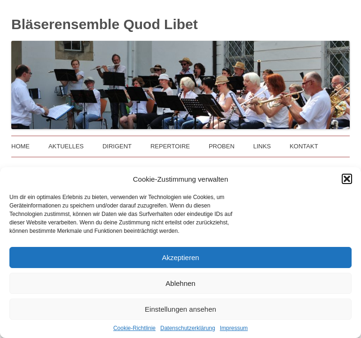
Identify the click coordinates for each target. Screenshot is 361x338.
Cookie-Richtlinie (134, 328)
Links (262, 146)
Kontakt (304, 146)
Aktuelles (66, 146)
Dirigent (117, 146)
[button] (347, 179)
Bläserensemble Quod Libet (104, 24)
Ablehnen (180, 283)
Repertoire (170, 146)
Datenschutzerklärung (187, 328)
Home (20, 146)
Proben (222, 146)
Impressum (234, 328)
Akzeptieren (180, 257)
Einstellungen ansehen (180, 309)
